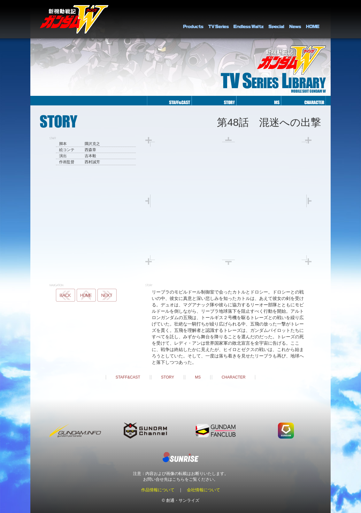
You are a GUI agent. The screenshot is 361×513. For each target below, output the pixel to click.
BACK (65, 295)
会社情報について (203, 489)
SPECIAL (276, 19)
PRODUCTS (193, 19)
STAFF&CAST (128, 377)
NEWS (295, 19)
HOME (312, 19)
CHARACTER (234, 377)
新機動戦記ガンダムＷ (74, 19)
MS (198, 377)
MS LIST (86, 295)
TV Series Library (218, 19)
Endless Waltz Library (248, 19)
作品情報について (157, 489)
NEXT (107, 295)
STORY (167, 377)
